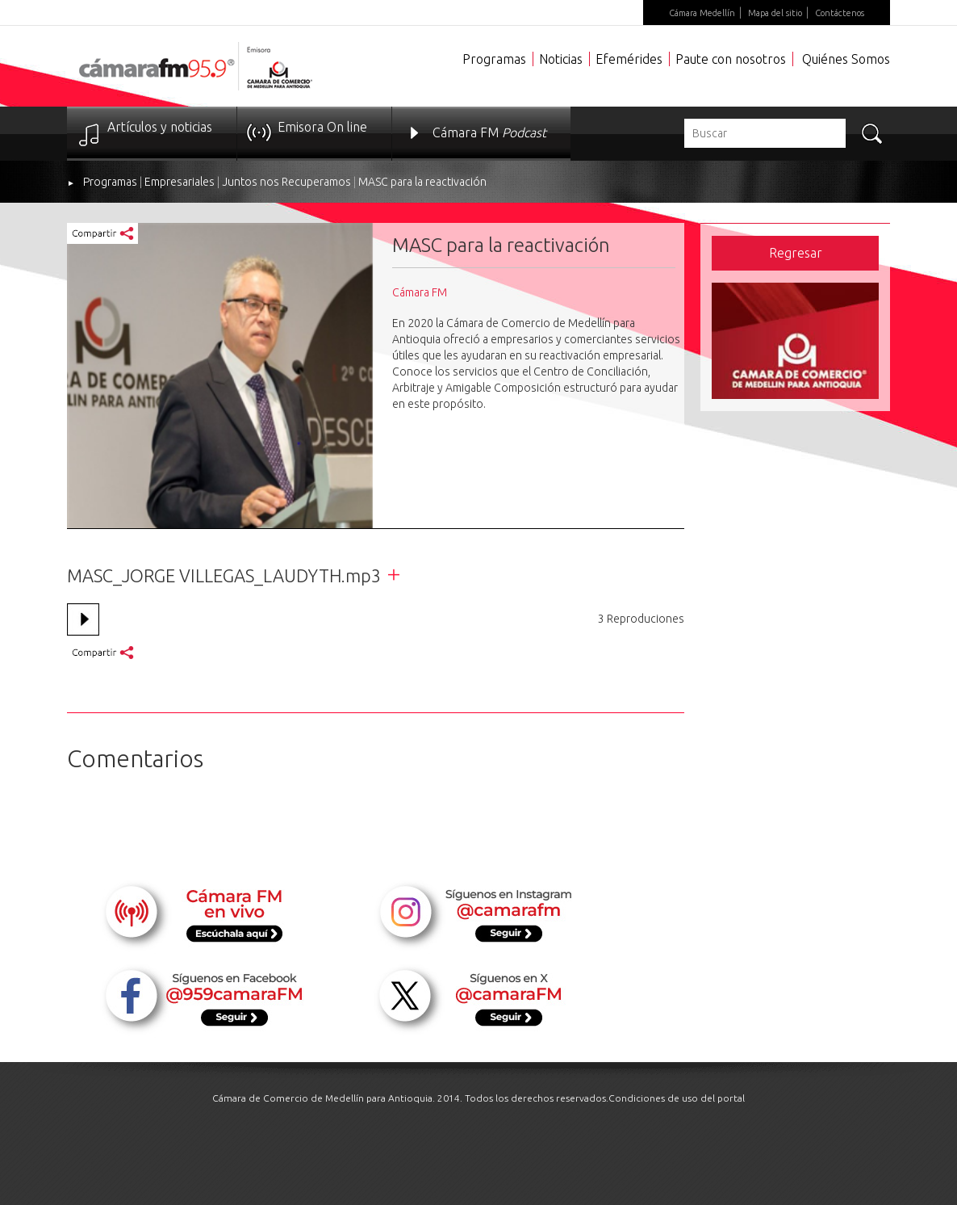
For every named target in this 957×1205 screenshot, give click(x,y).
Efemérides (629, 59)
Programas (494, 59)
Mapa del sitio (775, 13)
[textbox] (765, 133)
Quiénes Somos (846, 59)
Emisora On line (322, 127)
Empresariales (179, 181)
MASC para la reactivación (422, 181)
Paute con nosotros (730, 59)
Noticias (561, 59)
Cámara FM (489, 132)
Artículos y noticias (159, 127)
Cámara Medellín (702, 13)
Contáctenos (839, 13)
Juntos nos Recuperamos (286, 181)
